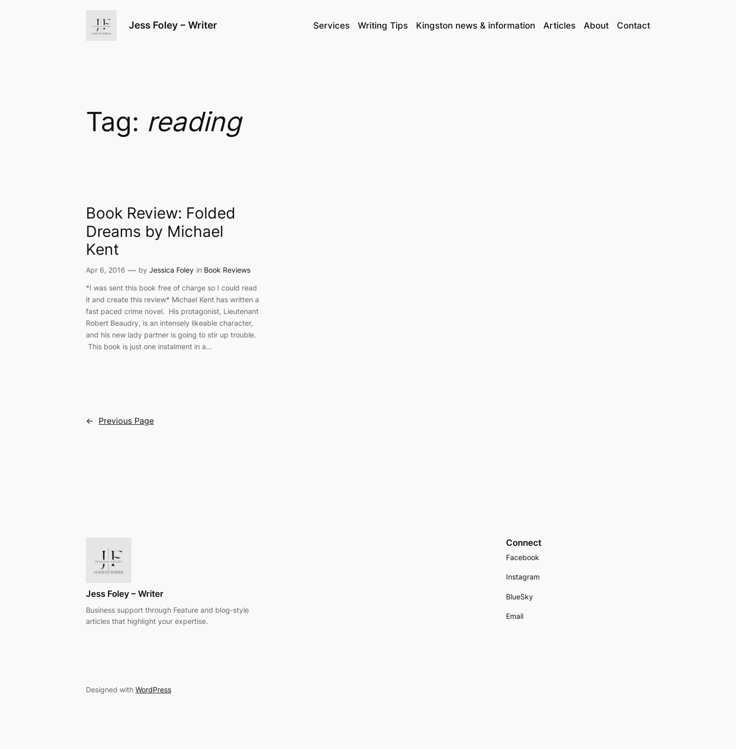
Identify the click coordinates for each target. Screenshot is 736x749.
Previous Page (120, 421)
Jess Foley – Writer (173, 25)
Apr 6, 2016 (105, 269)
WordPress (153, 689)
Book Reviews (227, 269)
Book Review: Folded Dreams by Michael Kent (161, 231)
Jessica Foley (171, 269)
